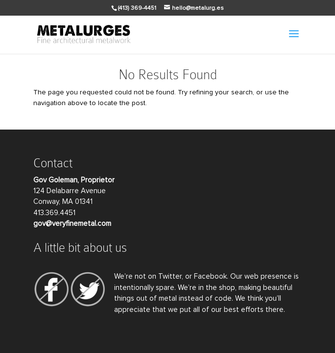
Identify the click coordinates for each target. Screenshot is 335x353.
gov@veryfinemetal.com (72, 223)
